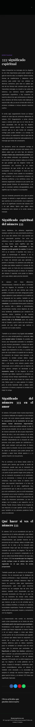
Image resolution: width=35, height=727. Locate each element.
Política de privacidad (20, 720)
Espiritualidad (7, 55)
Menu (32, 7)
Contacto (20, 722)
